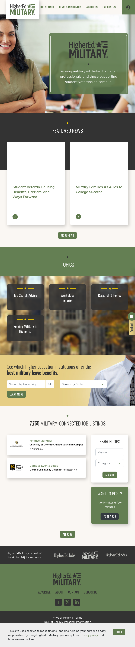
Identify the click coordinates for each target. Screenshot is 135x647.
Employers (109, 7)
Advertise (44, 592)
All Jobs (67, 534)
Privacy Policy (62, 617)
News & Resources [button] (70, 7)
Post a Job (110, 516)
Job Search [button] (47, 7)
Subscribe (90, 592)
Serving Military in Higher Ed (25, 329)
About (59, 592)
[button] (128, 7)
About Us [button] (92, 7)
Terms (78, 617)
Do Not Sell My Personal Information (67, 622)
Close (119, 632)
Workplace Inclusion (67, 298)
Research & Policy (109, 295)
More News (67, 235)
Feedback (132, 328)
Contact (73, 592)
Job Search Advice (25, 295)
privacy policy (89, 635)
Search (109, 475)
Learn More (16, 394)
